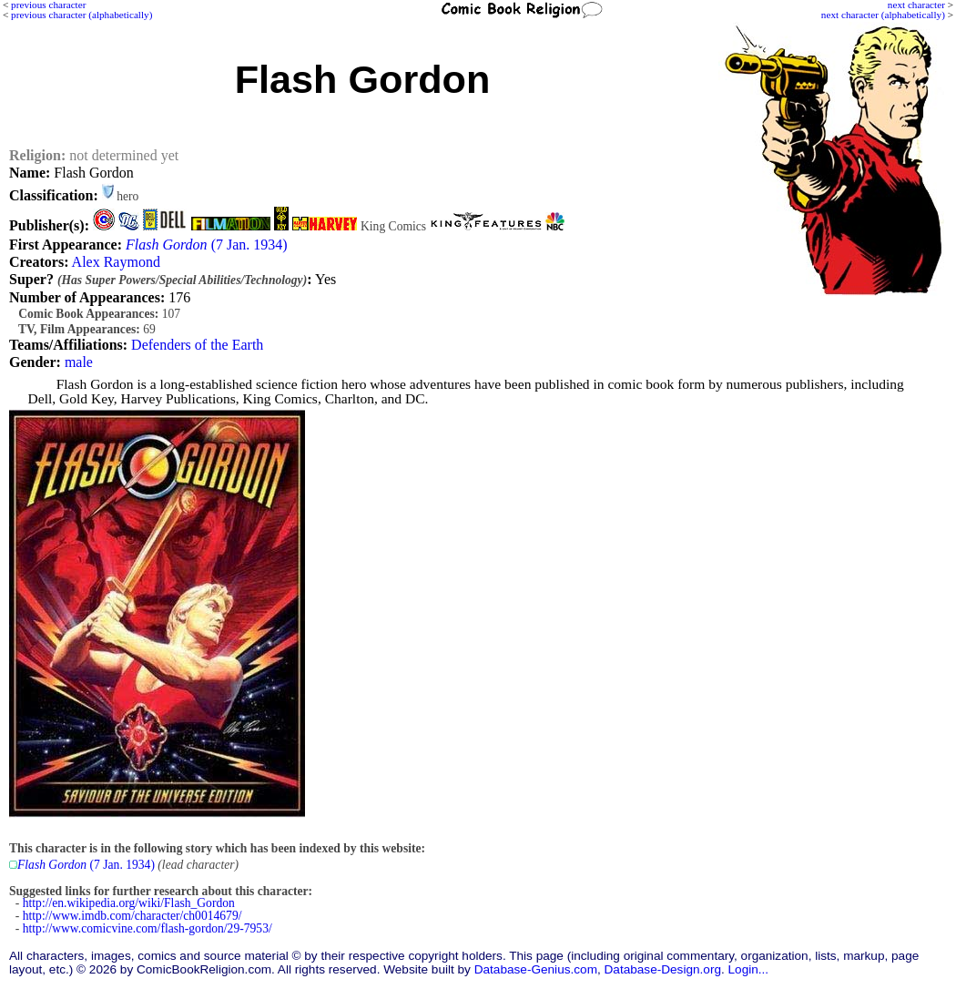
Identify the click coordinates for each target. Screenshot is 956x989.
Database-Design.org (663, 969)
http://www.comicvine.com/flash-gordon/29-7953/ (147, 928)
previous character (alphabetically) (81, 14)
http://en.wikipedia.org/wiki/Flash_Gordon (129, 903)
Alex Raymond (116, 262)
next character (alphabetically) (883, 14)
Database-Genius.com (535, 969)
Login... (748, 969)
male (79, 362)
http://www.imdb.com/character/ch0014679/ (132, 916)
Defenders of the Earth (197, 344)
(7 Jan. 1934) (207, 244)
